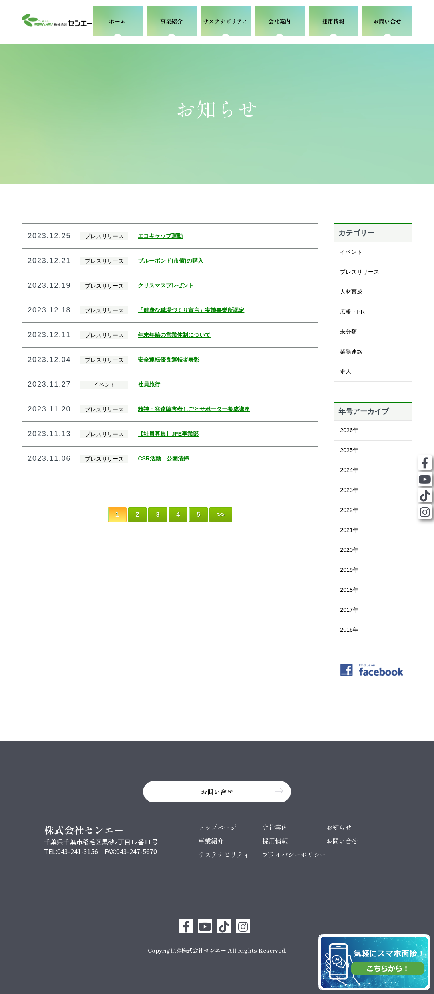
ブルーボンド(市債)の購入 (170, 260)
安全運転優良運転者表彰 (168, 359)
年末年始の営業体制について (174, 335)
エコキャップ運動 (160, 236)
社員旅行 (149, 384)
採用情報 (275, 841)
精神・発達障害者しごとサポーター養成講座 (194, 409)
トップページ (217, 827)
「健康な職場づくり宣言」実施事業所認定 (191, 310)
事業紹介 (211, 841)
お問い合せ (342, 841)
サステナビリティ (223, 854)
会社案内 (275, 827)
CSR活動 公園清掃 (163, 458)
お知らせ (339, 827)
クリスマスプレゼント (166, 285)
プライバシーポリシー (294, 854)
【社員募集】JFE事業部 (168, 434)
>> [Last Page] (221, 514)
